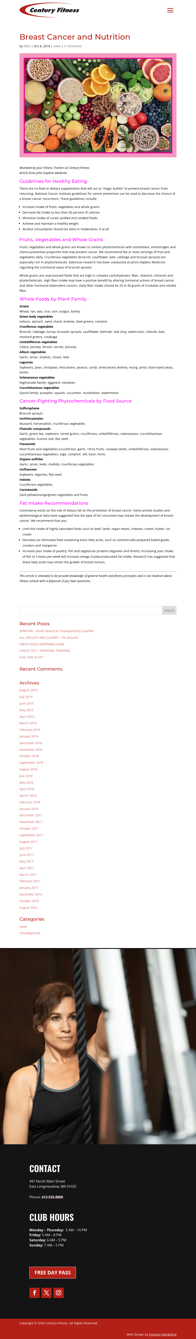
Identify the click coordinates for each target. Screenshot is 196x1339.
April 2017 (27, 868)
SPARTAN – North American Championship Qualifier (57, 631)
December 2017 (31, 815)
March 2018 (28, 795)
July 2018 (26, 776)
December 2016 (31, 894)
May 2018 (26, 782)
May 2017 (26, 861)
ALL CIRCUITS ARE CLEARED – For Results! (49, 638)
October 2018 (29, 756)
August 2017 (28, 842)
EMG (27, 46)
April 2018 (27, 789)
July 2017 (26, 848)
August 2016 (28, 907)
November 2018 (31, 750)
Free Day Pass (53, 1272)
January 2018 (29, 809)
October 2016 (29, 901)
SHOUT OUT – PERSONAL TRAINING (45, 651)
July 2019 (26, 697)
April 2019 (27, 717)
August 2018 (28, 769)
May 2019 (26, 710)
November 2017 (31, 822)
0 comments (73, 46)
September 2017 (31, 835)
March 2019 (28, 723)
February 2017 (30, 881)
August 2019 (28, 690)
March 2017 (28, 875)
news (57, 46)
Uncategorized (30, 933)
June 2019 (27, 703)
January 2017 (29, 888)
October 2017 (29, 828)
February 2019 (30, 730)
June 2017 (27, 855)
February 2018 (30, 802)
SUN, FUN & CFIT (31, 657)
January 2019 (29, 736)
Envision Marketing (162, 1334)
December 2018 (31, 743)
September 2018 (31, 763)
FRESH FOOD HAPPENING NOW (42, 644)
